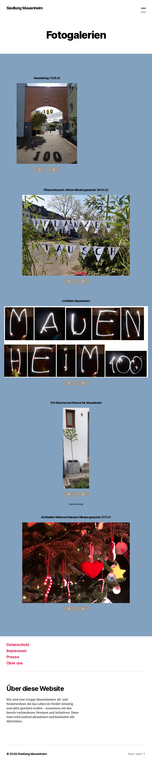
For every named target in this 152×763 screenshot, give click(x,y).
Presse (12, 657)
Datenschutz (18, 644)
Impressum (16, 650)
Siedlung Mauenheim (24, 8)
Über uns (14, 663)
